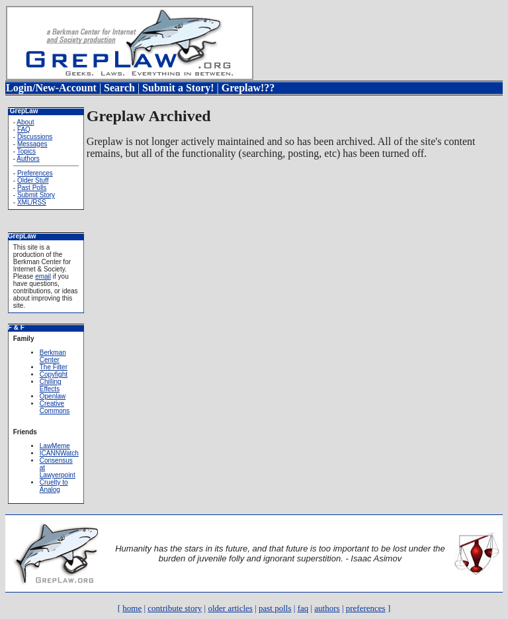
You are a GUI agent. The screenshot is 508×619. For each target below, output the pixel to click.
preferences (366, 608)
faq (303, 608)
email (43, 276)
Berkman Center (53, 356)
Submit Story (36, 195)
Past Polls (31, 187)
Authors (28, 158)
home (132, 608)
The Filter (53, 367)
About (25, 122)
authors (326, 608)
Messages (32, 144)
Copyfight (53, 374)
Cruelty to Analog (54, 486)
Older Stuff (33, 180)
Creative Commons (55, 407)
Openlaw (52, 396)
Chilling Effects (51, 385)
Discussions (34, 136)
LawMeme (55, 446)
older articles (230, 608)
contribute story (175, 608)
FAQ (23, 129)
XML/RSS (31, 202)
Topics (26, 151)
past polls (275, 608)
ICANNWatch (59, 453)
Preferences (35, 173)
